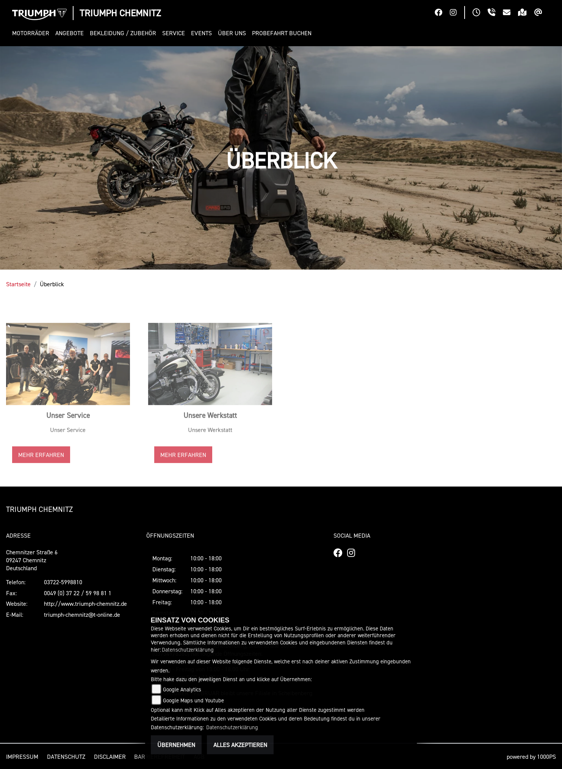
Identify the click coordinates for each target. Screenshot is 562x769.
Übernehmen (176, 745)
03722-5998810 (63, 582)
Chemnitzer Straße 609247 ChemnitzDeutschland (32, 560)
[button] (32, 33)
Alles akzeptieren (240, 745)
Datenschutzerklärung (188, 649)
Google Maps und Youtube (193, 700)
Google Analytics (182, 689)
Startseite (18, 284)
